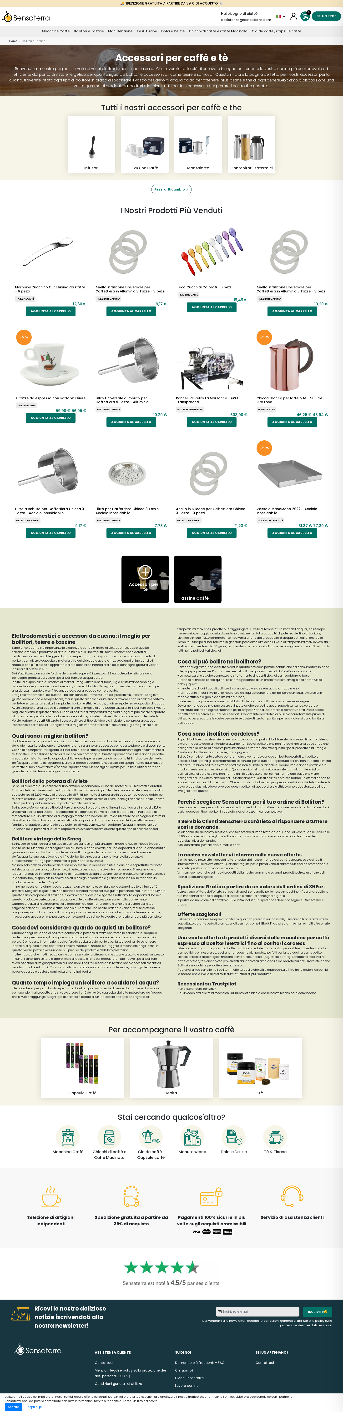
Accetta (13, 1407)
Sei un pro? (326, 16)
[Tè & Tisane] (275, 1140)
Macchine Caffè (56, 31)
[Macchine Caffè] (68, 1140)
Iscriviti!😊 (318, 1312)
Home (13, 41)
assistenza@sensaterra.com (246, 19)
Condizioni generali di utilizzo (118, 1383)
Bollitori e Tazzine (89, 31)
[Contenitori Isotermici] (251, 144)
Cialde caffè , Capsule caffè (276, 31)
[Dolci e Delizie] (234, 1140)
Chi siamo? (184, 1370)
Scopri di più (34, 1407)
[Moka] (171, 1068)
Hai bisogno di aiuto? (239, 13)
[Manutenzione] (192, 1140)
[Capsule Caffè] (82, 1068)
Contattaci (104, 1362)
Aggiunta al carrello (51, 311)
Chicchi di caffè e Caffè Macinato (218, 31)
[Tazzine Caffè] (145, 144)
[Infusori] (91, 144)
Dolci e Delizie (173, 31)
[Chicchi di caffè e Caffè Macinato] (109, 1143)
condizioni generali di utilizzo (285, 1321)
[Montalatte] (198, 144)
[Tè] (260, 1068)
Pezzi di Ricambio (169, 189)
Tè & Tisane (147, 31)
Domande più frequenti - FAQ (200, 1362)
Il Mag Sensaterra (189, 1378)
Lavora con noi (187, 1385)
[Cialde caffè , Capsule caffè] (151, 1143)
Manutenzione (120, 31)
